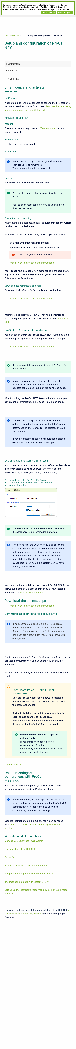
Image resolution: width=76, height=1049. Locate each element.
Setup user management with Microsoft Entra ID (30, 873)
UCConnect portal (46, 128)
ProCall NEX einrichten (32, 592)
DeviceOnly (10, 857)
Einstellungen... (64, 12)
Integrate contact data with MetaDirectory (27, 882)
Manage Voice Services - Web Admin (24, 841)
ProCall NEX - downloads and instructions (31, 262)
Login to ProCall (13, 764)
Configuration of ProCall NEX (20, 849)
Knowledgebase (12, 36)
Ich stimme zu (49, 12)
